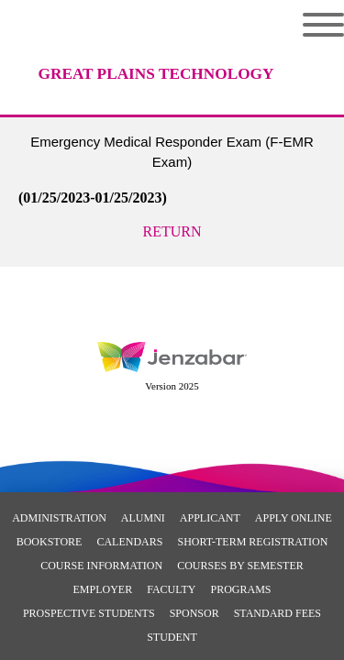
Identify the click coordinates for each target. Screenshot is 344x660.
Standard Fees (277, 613)
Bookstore (50, 541)
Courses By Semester (240, 565)
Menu (323, 25)
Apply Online (293, 518)
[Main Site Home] (156, 59)
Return (172, 231)
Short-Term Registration (252, 541)
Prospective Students (89, 613)
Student (172, 637)
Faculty (171, 589)
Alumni (143, 518)
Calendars (129, 541)
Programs (240, 589)
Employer (102, 589)
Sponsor (194, 613)
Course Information (101, 565)
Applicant (210, 518)
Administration (59, 518)
